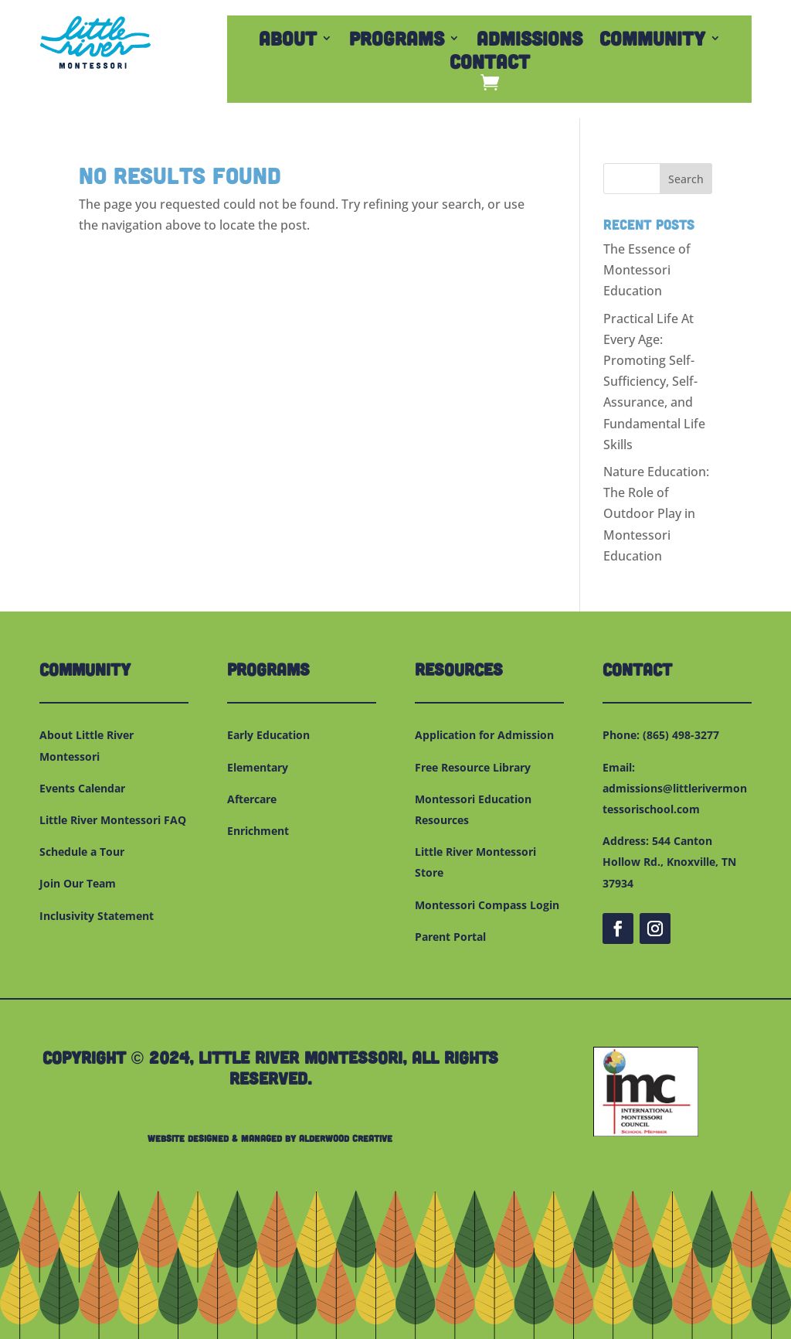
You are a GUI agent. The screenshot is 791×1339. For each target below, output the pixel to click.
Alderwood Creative (345, 1138)
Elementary (257, 767)
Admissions (529, 40)
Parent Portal (450, 936)
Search (686, 179)
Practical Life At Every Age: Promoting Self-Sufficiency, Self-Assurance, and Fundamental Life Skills (654, 381)
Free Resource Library (473, 767)
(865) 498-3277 (681, 734)
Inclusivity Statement (96, 915)
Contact (490, 64)
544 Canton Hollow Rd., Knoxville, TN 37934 (669, 861)
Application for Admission (484, 734)
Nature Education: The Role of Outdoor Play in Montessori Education (656, 513)
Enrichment (258, 830)
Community (652, 40)
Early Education (268, 734)
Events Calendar (82, 788)
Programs (396, 40)
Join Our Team (77, 883)
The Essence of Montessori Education (647, 269)
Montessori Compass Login (487, 905)
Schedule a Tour (81, 851)
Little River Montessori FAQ (112, 820)
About (288, 40)
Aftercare (252, 799)
